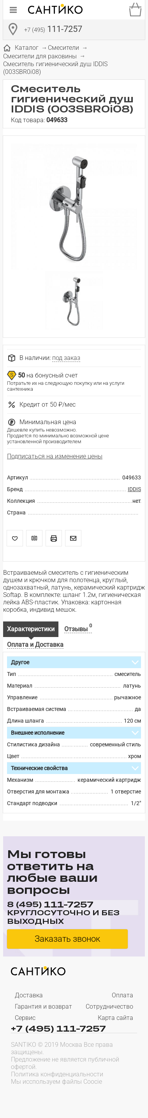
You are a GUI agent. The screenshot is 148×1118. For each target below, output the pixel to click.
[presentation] (61, 1097)
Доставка (29, 995)
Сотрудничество (109, 1006)
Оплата (122, 995)
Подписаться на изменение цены (54, 456)
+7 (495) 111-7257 (58, 1028)
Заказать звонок (67, 939)
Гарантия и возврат (43, 1006)
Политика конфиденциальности (57, 1074)
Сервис (25, 1017)
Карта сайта (115, 1017)
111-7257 (53, 30)
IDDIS (134, 489)
